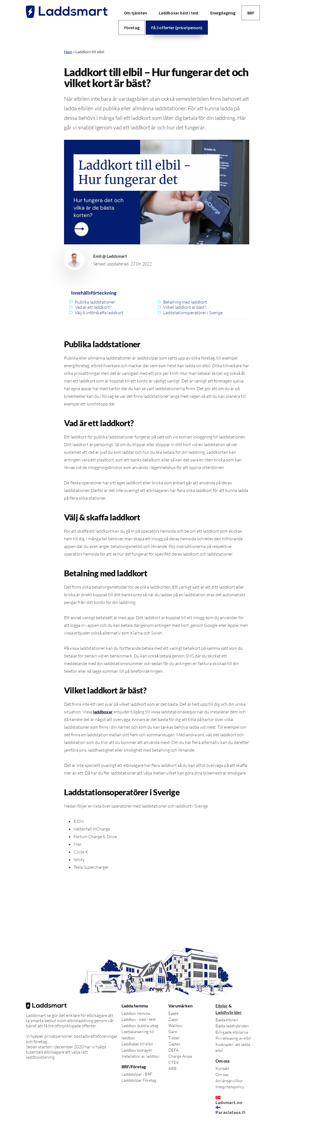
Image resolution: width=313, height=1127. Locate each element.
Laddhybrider (228, 1012)
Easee (173, 1013)
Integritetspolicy (229, 1086)
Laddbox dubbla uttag (140, 1025)
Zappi (173, 1019)
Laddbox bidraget (136, 1050)
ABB (172, 1068)
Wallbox (175, 1025)
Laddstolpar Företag (138, 1080)
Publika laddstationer (95, 302)
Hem (68, 51)
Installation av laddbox (140, 1056)
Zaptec (174, 1043)
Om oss (221, 1074)
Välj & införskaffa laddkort (99, 312)
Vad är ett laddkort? (93, 307)
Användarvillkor (229, 1080)
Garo (172, 1031)
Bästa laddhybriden (232, 1025)
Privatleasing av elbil (233, 1038)
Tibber (174, 1037)
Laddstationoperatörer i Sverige (193, 312)
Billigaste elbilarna (231, 1032)
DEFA (173, 1050)
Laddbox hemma (135, 1013)
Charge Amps (180, 1056)
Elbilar (221, 1005)
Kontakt (222, 1068)
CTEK (173, 1062)
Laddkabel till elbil (137, 1043)
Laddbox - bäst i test (138, 1019)
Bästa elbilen (226, 1019)
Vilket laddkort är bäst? (184, 307)
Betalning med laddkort (185, 302)
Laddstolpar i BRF (136, 1074)
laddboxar (103, 711)
